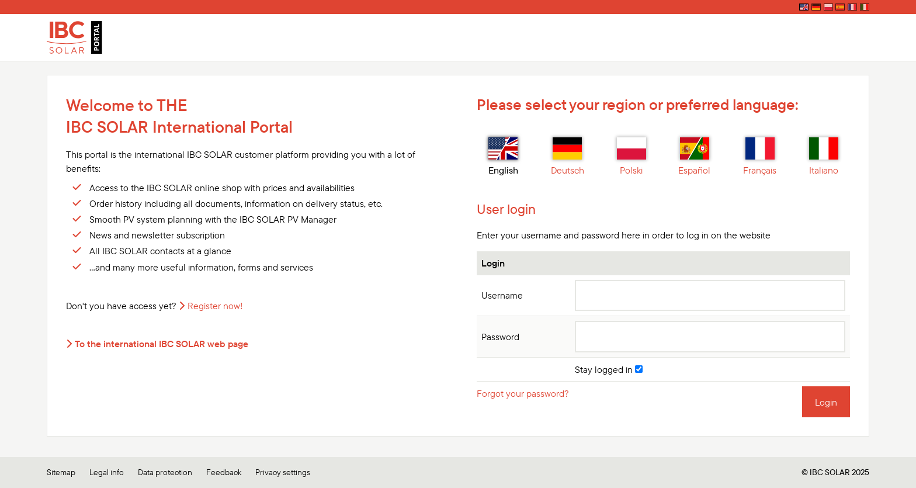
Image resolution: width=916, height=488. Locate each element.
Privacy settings (282, 472)
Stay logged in (609, 369)
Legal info (106, 472)
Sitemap (61, 472)
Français (759, 156)
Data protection (165, 472)
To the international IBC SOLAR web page (161, 343)
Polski (631, 156)
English (503, 156)
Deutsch (567, 156)
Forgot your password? (523, 393)
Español (694, 156)
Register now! (215, 306)
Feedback (223, 472)
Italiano (823, 156)
